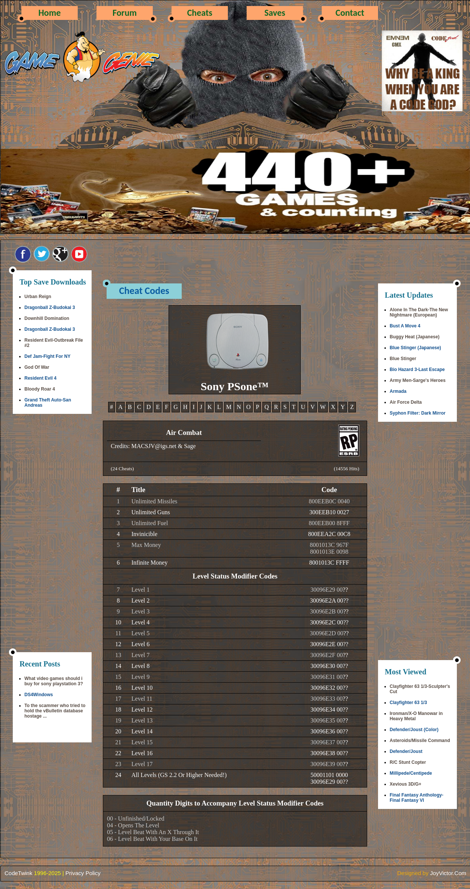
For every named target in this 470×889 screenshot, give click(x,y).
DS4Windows (38, 694)
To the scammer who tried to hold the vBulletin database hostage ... (54, 711)
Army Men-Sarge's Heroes (418, 380)
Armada (398, 391)
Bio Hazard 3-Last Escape (417, 369)
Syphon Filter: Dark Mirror (418, 413)
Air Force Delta (406, 402)
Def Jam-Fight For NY (47, 356)
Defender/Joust (406, 751)
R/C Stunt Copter (408, 762)
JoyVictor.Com (448, 873)
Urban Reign (37, 296)
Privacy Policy (82, 873)
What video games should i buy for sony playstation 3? (53, 681)
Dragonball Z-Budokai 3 (49, 307)
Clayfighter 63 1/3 (408, 702)
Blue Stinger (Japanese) (415, 347)
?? (345, 589)
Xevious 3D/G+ (405, 784)
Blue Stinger (403, 358)
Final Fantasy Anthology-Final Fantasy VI (416, 797)
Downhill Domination (46, 318)
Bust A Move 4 (405, 326)
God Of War (36, 367)
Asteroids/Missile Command (420, 740)
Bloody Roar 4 (39, 389)
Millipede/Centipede (411, 773)
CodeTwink (18, 873)
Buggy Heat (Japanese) (415, 336)
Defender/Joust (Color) (414, 729)
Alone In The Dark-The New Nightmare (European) (419, 312)
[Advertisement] (52, 534)
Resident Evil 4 (40, 378)
